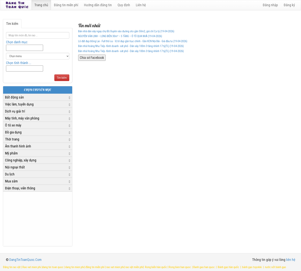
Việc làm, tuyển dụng (19, 104)
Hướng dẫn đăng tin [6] (98, 5)
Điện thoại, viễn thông (20, 188)
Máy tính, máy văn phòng (22, 118)
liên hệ (290, 260)
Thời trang (12, 139)
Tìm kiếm (12, 24)
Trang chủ (42, 5)
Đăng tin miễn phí (67, 5)
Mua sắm (11, 181)
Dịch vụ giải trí (15, 111)
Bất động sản (14, 97)
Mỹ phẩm (11, 153)
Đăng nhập (270, 5)
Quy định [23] (124, 5)
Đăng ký (289, 5)
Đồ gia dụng (13, 132)
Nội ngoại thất (15, 167)
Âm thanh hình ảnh (18, 146)
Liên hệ (141, 5)
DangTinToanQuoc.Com (25, 260)
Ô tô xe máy (13, 125)
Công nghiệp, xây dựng (20, 160)
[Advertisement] (37, 219)
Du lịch (10, 174)
